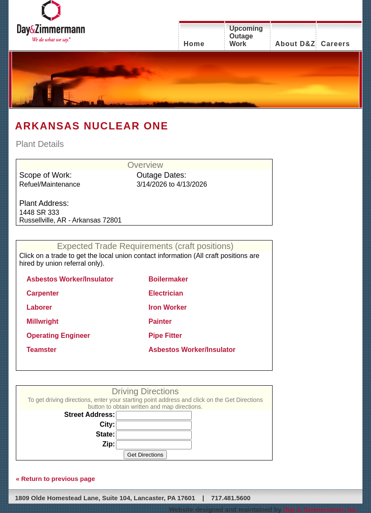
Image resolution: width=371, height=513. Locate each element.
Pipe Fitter (165, 335)
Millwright (43, 321)
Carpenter (43, 293)
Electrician (165, 293)
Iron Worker (167, 307)
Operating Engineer (58, 335)
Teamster (41, 349)
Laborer (39, 307)
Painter (160, 321)
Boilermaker (168, 279)
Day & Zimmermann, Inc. (320, 509)
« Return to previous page (55, 478)
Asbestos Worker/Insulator (70, 279)
